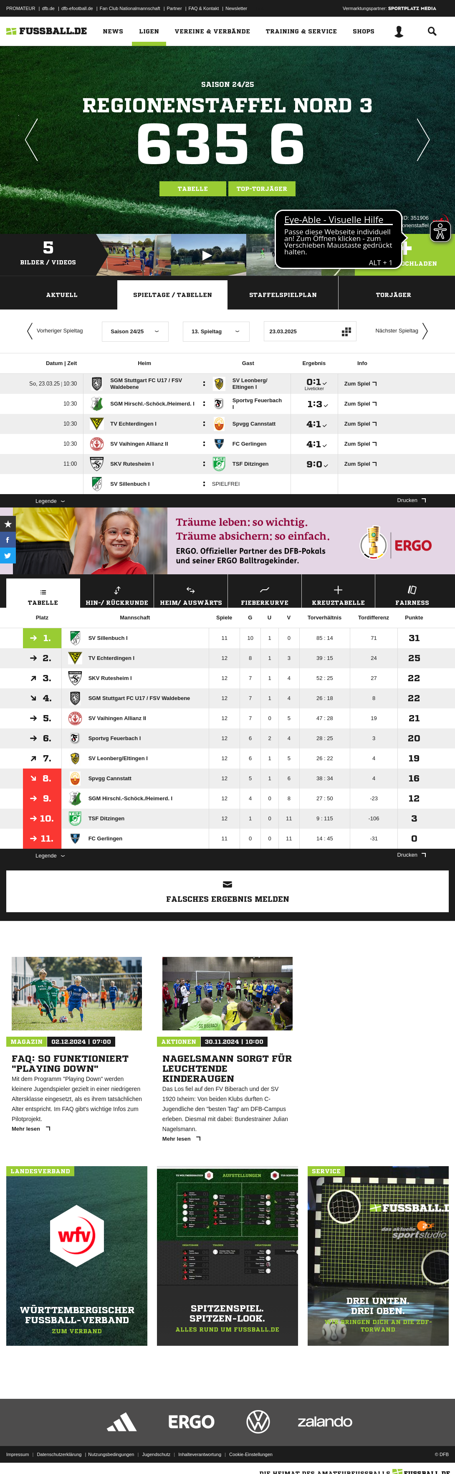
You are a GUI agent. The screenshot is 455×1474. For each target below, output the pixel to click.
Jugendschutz (156, 1454)
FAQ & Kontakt (204, 8)
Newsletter (236, 8)
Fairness (412, 595)
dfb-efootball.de (77, 8)
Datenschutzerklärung (59, 1454)
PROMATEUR (20, 8)
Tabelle (193, 189)
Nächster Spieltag (403, 331)
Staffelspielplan (283, 295)
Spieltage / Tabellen (172, 295)
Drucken (411, 500)
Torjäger (393, 295)
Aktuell (62, 295)
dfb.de (48, 8)
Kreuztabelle (338, 595)
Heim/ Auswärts (190, 595)
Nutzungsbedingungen (111, 1454)
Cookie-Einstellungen (251, 1454)
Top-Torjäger (262, 189)
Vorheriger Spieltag (53, 331)
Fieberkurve (264, 595)
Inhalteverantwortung (199, 1454)
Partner (174, 8)
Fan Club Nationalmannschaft (130, 8)
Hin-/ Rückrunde (117, 595)
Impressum (17, 1454)
